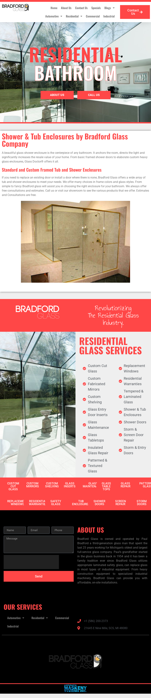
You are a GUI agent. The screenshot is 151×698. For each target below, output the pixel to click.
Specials (96, 8)
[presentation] (31, 562)
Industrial (109, 16)
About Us (66, 8)
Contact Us (81, 8)
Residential (74, 16)
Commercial (93, 16)
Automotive (53, 16)
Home (54, 8)
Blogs (109, 8)
